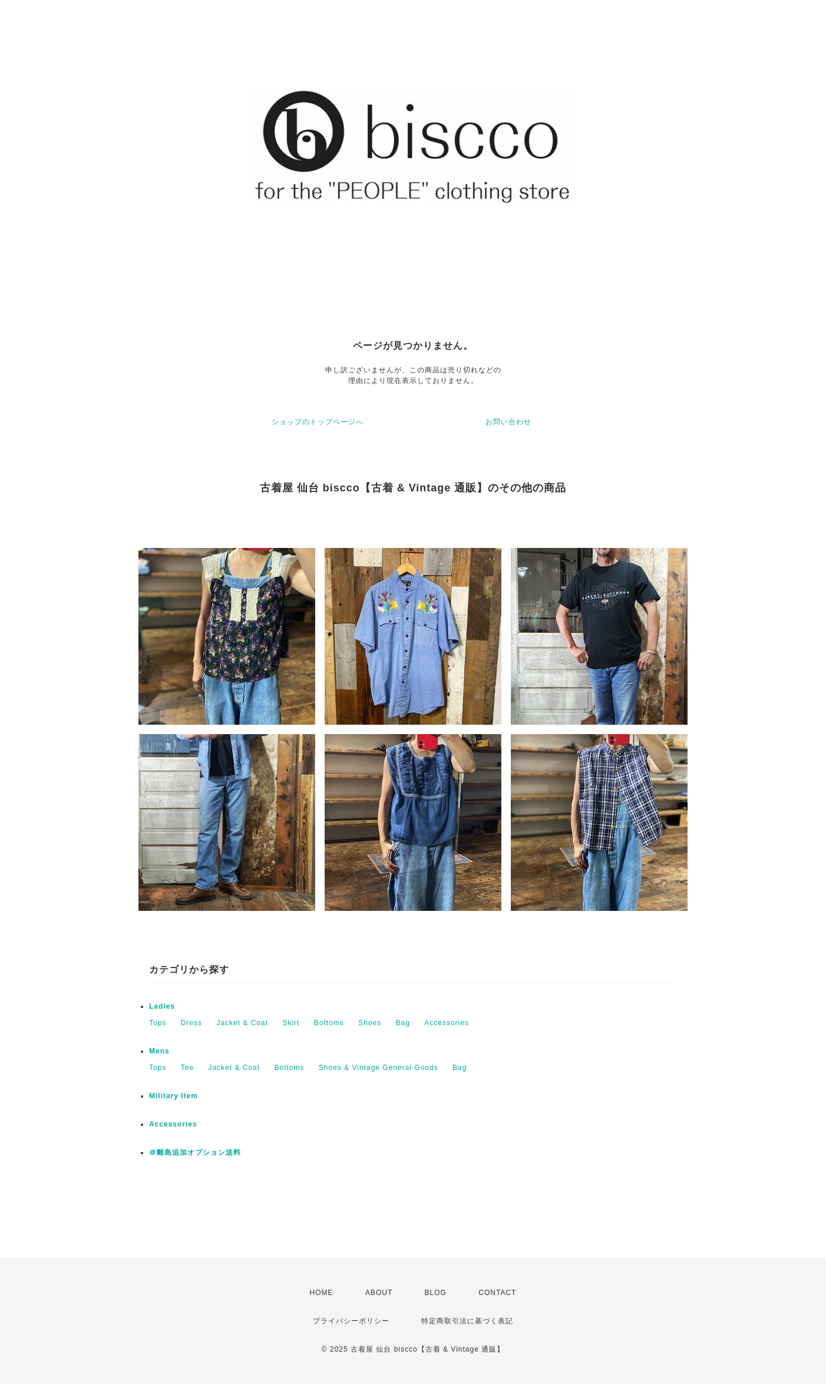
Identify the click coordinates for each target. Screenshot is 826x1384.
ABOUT (378, 1293)
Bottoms (329, 1023)
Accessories (446, 1023)
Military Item (173, 1096)
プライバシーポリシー (351, 1321)
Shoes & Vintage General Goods (378, 1067)
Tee (187, 1067)
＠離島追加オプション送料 (195, 1152)
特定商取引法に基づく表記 (467, 1321)
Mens (159, 1051)
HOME (321, 1293)
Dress (191, 1023)
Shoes (369, 1023)
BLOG (436, 1293)
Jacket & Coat (242, 1023)
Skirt (290, 1023)
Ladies (166, 1006)
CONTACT (497, 1293)
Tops (157, 1023)
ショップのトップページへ (318, 422)
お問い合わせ (508, 422)
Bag (403, 1023)
